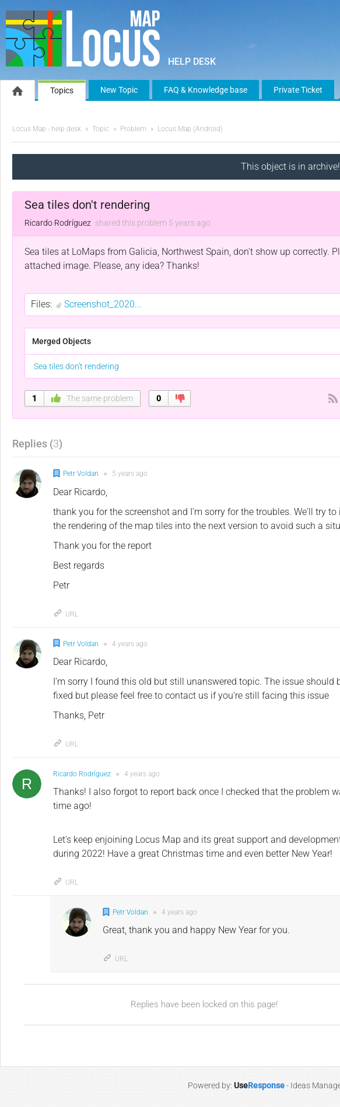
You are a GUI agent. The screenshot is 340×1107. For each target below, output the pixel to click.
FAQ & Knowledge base (205, 89)
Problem (133, 129)
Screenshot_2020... (103, 304)
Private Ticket (298, 89)
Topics (61, 90)
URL (65, 614)
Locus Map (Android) (190, 129)
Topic (100, 129)
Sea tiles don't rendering (76, 366)
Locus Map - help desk (46, 129)
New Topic (119, 89)
